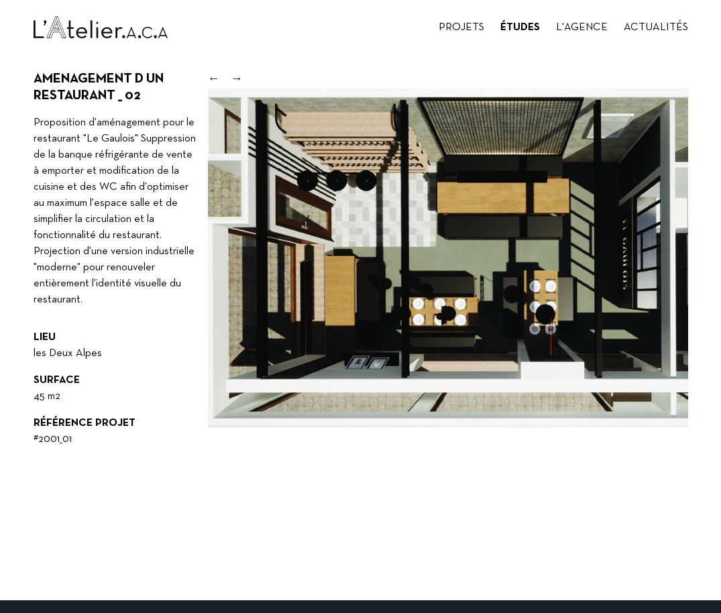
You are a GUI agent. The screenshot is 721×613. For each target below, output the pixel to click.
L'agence (582, 27)
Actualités (656, 27)
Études (520, 27)
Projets (461, 27)
